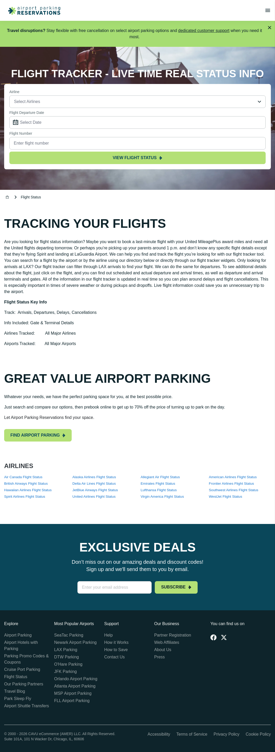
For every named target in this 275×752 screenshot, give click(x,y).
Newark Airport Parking (75, 642)
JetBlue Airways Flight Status (95, 490)
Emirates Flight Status (158, 483)
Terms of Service (191, 734)
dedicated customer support (203, 30)
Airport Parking (18, 635)
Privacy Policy (226, 734)
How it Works (116, 642)
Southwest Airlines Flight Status (233, 490)
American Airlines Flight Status (233, 477)
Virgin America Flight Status (162, 496)
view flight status (137, 157)
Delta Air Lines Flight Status (94, 483)
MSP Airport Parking (73, 693)
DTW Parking (66, 657)
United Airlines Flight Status (94, 496)
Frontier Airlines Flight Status (231, 483)
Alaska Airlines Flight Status (94, 477)
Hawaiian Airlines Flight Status (28, 490)
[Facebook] (213, 637)
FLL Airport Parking (72, 700)
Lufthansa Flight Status (159, 490)
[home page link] (32, 10)
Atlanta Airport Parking (75, 686)
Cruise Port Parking (22, 669)
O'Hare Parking (68, 664)
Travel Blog (14, 691)
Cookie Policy (258, 734)
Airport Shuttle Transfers (26, 706)
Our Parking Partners (23, 684)
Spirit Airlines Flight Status (24, 496)
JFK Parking (65, 671)
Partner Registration (172, 635)
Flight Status (15, 677)
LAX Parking (65, 649)
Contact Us (114, 657)
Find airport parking (37, 435)
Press (159, 657)
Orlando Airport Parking (75, 679)
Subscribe (176, 587)
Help (108, 635)
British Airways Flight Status (26, 483)
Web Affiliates (166, 642)
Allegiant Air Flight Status (160, 477)
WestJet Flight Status (225, 496)
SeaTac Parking (68, 635)
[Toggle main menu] (268, 10)
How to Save (116, 649)
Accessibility (158, 734)
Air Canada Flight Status (23, 477)
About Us (162, 649)
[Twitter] (224, 637)
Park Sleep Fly (17, 698)
